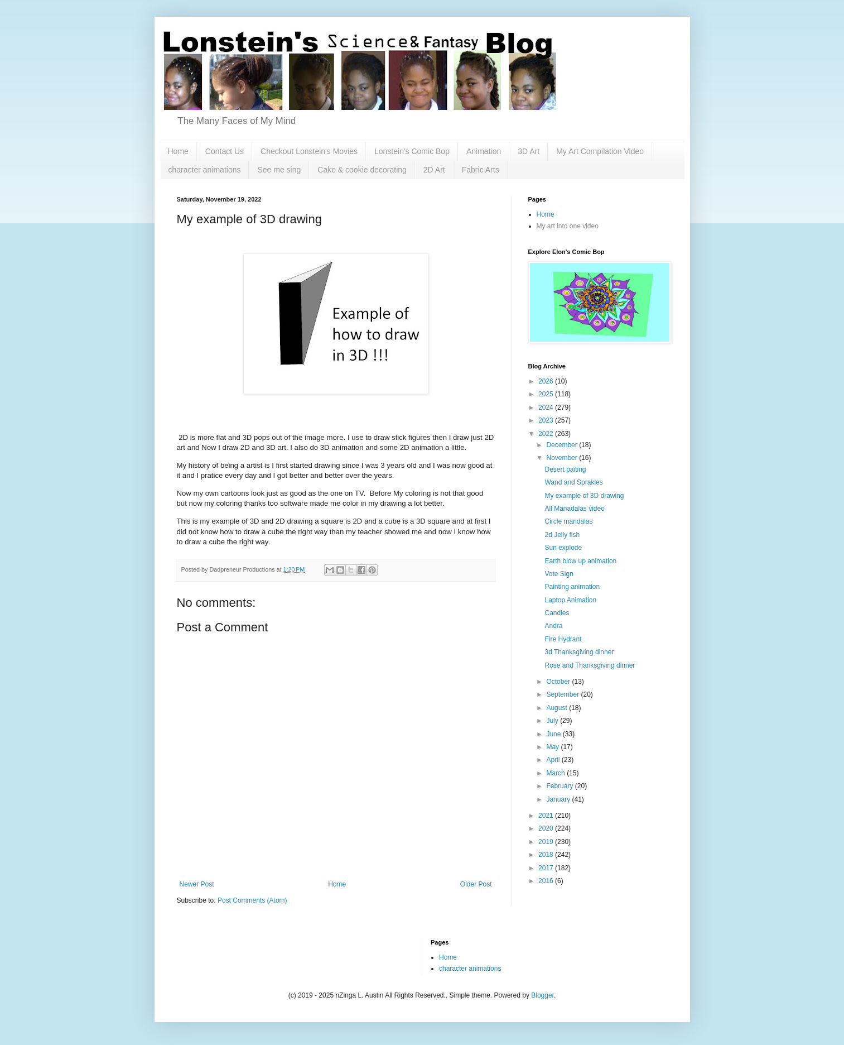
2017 (546, 868)
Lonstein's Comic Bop (412, 151)
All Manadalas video (574, 508)
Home (178, 151)
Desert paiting (565, 469)
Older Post (476, 884)
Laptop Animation (570, 600)
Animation (483, 151)
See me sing (279, 169)
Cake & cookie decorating (362, 169)
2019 (546, 842)
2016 (546, 881)
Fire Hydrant (562, 639)
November (562, 458)
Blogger (542, 995)
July (553, 721)
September (563, 694)
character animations (204, 169)
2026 (546, 381)
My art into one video (568, 226)
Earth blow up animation (580, 561)
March (556, 773)
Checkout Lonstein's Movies (309, 151)
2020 (546, 828)
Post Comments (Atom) (252, 900)
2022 (546, 434)
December (562, 445)
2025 (546, 394)
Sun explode (563, 548)
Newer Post (197, 884)
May (553, 747)
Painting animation (572, 587)
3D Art (528, 151)
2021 (546, 815)
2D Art (434, 169)
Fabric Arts (480, 169)
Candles (556, 613)
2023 (546, 420)
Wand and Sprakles (573, 482)
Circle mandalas (568, 521)
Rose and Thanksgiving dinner (589, 665)
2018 (546, 855)
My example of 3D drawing (584, 496)
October (559, 682)
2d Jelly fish (562, 535)
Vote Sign (558, 574)
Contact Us (224, 151)
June (554, 734)
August (557, 708)
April (553, 760)
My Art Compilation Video (600, 151)
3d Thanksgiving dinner (579, 652)
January (559, 799)
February (560, 786)
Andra (553, 626)
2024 (546, 407)
